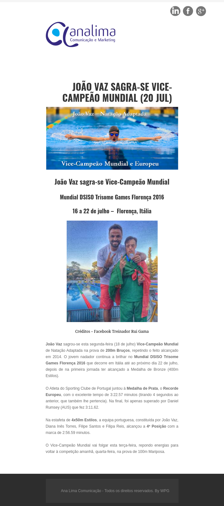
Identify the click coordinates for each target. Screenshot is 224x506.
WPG (164, 491)
